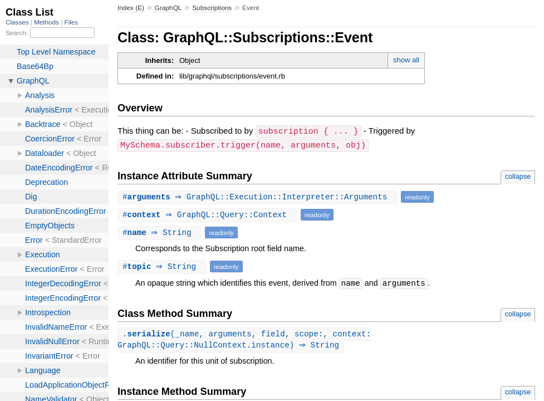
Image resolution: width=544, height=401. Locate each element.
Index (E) (130, 8)
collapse (518, 175)
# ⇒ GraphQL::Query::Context (208, 213)
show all (406, 60)
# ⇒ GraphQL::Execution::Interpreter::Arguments (258, 195)
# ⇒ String (160, 231)
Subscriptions (212, 8)
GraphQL (168, 8)
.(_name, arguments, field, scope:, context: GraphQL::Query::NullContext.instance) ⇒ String (244, 339)
